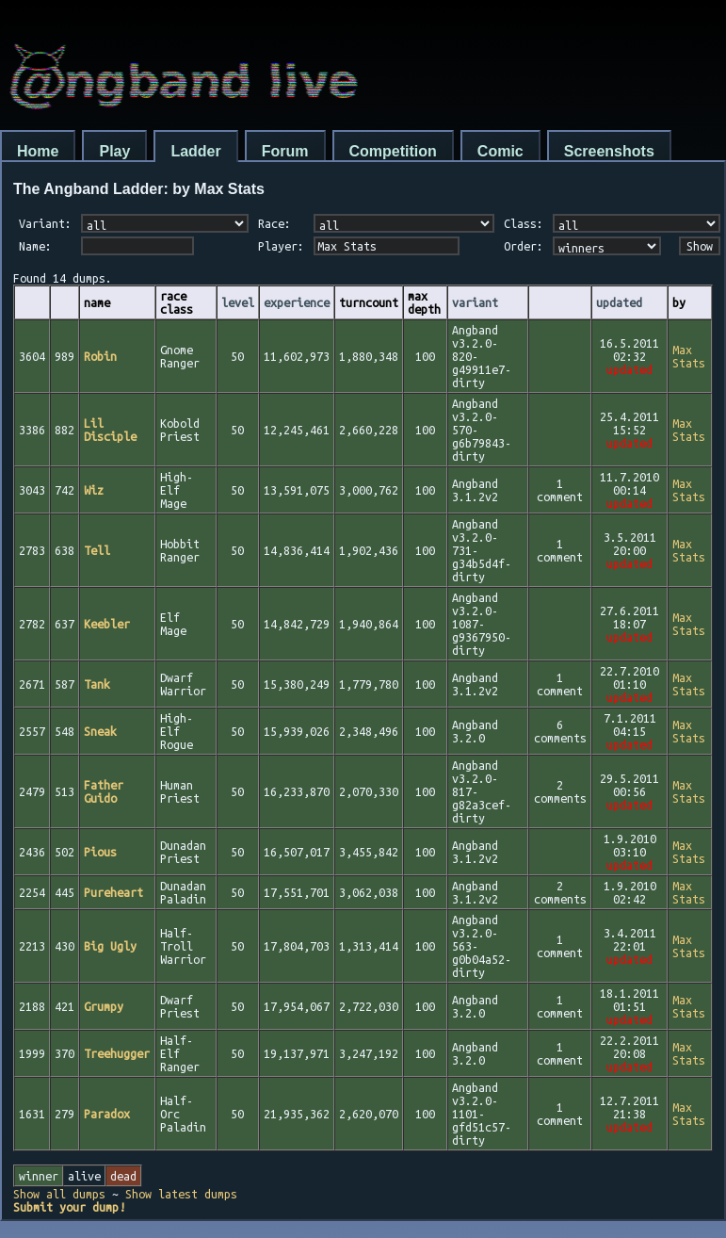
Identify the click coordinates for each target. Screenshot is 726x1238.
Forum (285, 151)
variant (475, 302)
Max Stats (688, 356)
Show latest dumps (181, 1193)
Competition (393, 151)
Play (114, 151)
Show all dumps (59, 1193)
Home (37, 151)
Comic (500, 151)
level (237, 302)
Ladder (195, 151)
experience (297, 302)
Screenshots (609, 151)
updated (619, 302)
